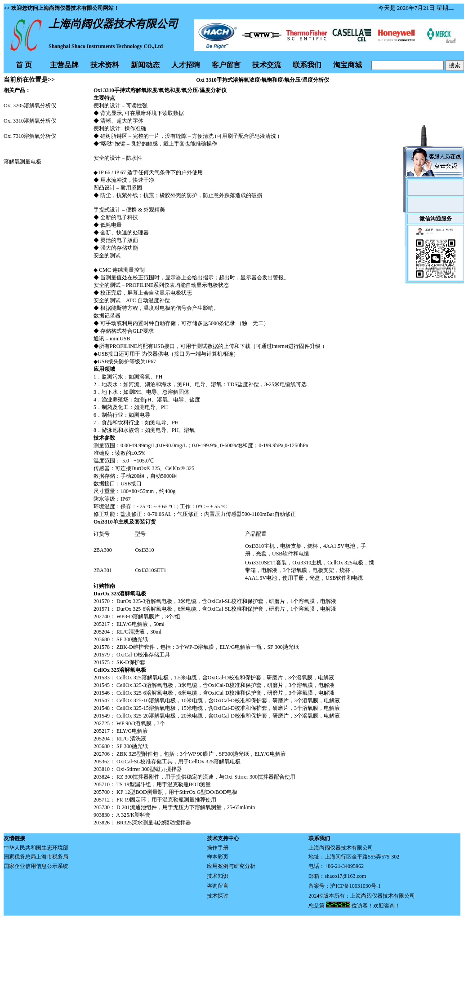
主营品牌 (64, 65)
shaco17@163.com (345, 876)
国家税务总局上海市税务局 (36, 857)
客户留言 (226, 65)
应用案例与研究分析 (231, 866)
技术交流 (266, 65)
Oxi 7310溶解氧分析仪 (30, 136)
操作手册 (217, 848)
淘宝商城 (347, 65)
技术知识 (217, 876)
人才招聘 (185, 65)
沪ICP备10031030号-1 (355, 886)
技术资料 (104, 65)
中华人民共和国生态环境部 (36, 848)
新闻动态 (145, 65)
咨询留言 (217, 886)
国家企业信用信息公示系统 (36, 866)
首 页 (24, 65)
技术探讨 (217, 896)
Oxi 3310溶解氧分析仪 (30, 121)
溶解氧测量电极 (22, 162)
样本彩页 (217, 857)
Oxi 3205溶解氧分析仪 (30, 105)
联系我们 (307, 65)
